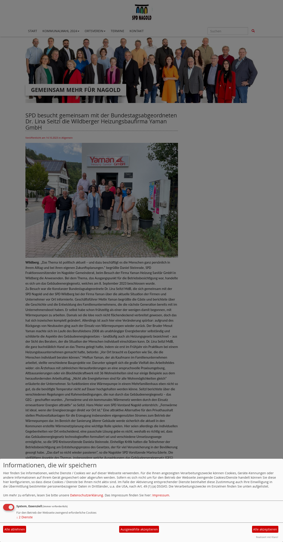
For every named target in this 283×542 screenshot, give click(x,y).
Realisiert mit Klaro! (267, 537)
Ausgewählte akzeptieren (139, 529)
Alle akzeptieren (265, 529)
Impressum (160, 495)
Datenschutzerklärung (86, 495)
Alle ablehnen (14, 529)
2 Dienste (24, 517)
